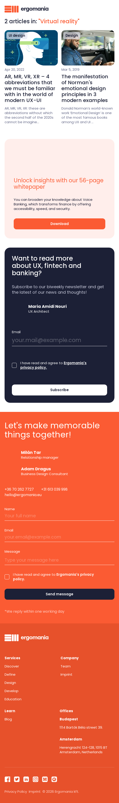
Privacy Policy (16, 791)
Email (16, 332)
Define (10, 674)
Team (66, 666)
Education (13, 699)
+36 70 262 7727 (19, 489)
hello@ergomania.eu (23, 494)
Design (10, 682)
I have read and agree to (53, 365)
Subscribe (59, 389)
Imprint (66, 674)
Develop (12, 690)
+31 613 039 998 (54, 489)
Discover (12, 666)
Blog (8, 719)
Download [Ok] (59, 223)
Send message (59, 594)
